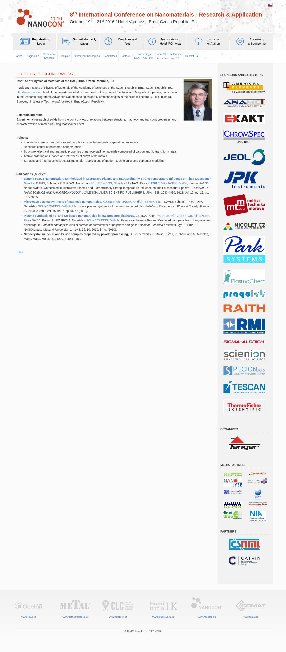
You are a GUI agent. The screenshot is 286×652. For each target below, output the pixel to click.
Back (20, 252)
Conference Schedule (49, 56)
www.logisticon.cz (118, 607)
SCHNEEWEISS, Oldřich (106, 183)
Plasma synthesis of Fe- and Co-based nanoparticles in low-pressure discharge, (80, 215)
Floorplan (65, 56)
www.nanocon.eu (207, 607)
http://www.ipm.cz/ (28, 92)
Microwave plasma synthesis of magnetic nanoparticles (62, 201)
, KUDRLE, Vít (110, 201)
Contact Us (191, 56)
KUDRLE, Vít (156, 183)
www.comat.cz (251, 607)
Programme (32, 56)
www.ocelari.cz (28, 607)
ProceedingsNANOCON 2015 (143, 56)
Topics (18, 56)
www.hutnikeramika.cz (163, 607)
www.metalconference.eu (75, 607)
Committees (110, 56)
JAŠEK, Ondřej (177, 183)
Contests (125, 56)
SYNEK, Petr (153, 201)
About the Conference (169, 56)
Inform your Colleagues (87, 56)
